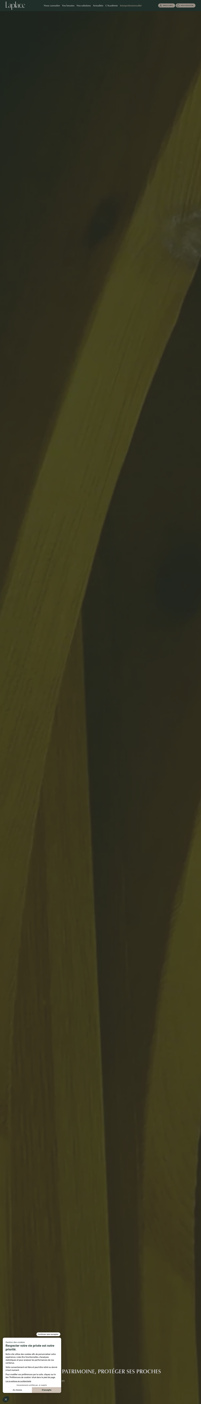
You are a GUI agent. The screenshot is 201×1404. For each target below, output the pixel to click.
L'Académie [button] (112, 5)
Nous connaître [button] (52, 5)
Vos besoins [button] (68, 5)
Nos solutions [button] (84, 5)
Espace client (168, 5)
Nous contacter (187, 5)
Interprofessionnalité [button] (131, 5)
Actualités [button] (98, 5)
